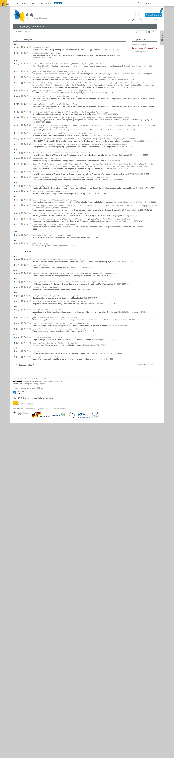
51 (16, 489)
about (41, 3)
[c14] (63, 433)
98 (16, 603)
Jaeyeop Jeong (47, 496)
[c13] (63, 406)
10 (16, 389)
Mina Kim (45, 523)
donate (58, 3)
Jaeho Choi (46, 421)
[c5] (62, 511)
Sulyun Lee (46, 562)
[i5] (66, 484)
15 (16, 401)
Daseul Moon (47, 591)
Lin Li (44, 567)
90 (16, 584)
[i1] (66, 433)
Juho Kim (47, 513)
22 (16, 418)
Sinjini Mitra (46, 589)
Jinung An (45, 380)
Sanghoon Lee (48, 557)
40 (16, 462)
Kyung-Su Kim (48, 521)
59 (16, 508)
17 (16, 406)
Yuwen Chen (48, 414)
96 (16, 598)
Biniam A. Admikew (49, 370)
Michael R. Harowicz (49, 460)
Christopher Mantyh (49, 581)
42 (16, 467)
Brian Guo (45, 455)
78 (16, 555)
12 (16, 394)
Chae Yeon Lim (47, 569)
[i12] (65, 489)
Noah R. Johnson (48, 499)
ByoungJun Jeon (48, 487)
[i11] (65, 411)
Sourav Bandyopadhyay (51, 384)
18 (16, 409)
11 (16, 392)
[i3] (62, 375)
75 (16, 547)
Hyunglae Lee (47, 552)
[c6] (62, 387)
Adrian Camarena (48, 399)
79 (16, 557)
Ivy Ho (44, 474)
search (33, 3)
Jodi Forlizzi (46, 448)
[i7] (62, 377)
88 (16, 579)
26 (16, 428)
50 (16, 487)
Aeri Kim (45, 506)
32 (16, 443)
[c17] (67, 426)
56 (16, 501)
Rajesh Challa (47, 406)
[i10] (62, 399)
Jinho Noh (45, 596)
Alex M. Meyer (47, 586)
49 (16, 484)
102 (15, 613)
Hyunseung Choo (48, 428)
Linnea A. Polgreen (49, 611)
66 (16, 525)
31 (16, 440)
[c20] (63, 484)
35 (16, 450)
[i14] (66, 477)
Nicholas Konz (47, 535)
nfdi (48, 3)
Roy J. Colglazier (48, 435)
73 (16, 542)
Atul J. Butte (46, 397)
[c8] (62, 416)
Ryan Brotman (47, 387)
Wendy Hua (46, 479)
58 (16, 506)
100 (15, 608)
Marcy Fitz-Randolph (49, 445)
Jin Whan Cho (47, 418)
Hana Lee (45, 545)
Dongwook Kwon (48, 540)
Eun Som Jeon (47, 489)
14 (16, 399)
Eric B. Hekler (47, 467)
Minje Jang (46, 484)
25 (16, 426)
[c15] (63, 380)
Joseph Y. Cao (47, 401)
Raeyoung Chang (48, 409)
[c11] (63, 392)
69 (16, 533)
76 (16, 550)
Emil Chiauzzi (47, 416)
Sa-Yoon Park (47, 606)
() (106, 77)
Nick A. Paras (47, 598)
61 (16, 513)
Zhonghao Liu (47, 574)
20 (16, 414)
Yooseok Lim (46, 572)
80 (16, 559)
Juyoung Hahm (47, 457)
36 (16, 453)
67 (16, 528)
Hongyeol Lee (47, 547)
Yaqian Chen (46, 411)
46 (16, 477)
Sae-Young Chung (48, 433)
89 (16, 581)
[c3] (76, 394)
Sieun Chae (46, 404)
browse (24, 3)
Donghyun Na (47, 594)
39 (16, 460)
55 (16, 499)
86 (16, 574)
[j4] (62, 389)
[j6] (65, 518)
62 (16, 516)
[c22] (63, 409)
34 (16, 448)
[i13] (67, 372)
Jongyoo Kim (46, 511)
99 (16, 606)
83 (16, 567)
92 (16, 589)
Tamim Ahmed (47, 372)
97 (16, 601)
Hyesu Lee (45, 550)
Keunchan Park (47, 603)
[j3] (62, 562)
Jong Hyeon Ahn (48, 375)
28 (16, 433)
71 (16, 538)
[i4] (76, 411)
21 (16, 416)
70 (16, 535)
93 (16, 591)
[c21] (63, 372)
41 (16, 465)
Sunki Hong (46, 477)
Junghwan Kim (47, 516)
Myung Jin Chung (48, 431)
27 (16, 431)
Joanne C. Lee (47, 555)
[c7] (66, 394)
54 (16, 496)
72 (16, 540)
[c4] (73, 394)
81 (16, 562)
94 (16, 594)
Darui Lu (45, 577)
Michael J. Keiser (48, 504)
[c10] (63, 421)
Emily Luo (45, 579)
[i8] (62, 423)
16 (16, 404)
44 (16, 472)
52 (16, 491)
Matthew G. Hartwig (49, 462)
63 (16, 518)
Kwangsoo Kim (47, 518)
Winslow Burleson (48, 394)
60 (16, 511)
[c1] (79, 394)
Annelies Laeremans (49, 542)
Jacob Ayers (46, 382)
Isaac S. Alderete (48, 377)
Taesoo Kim (46, 525)
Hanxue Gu (46, 453)
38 (16, 457)
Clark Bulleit (46, 389)
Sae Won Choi (47, 423)
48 (16, 482)
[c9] (66, 370)
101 (15, 611)
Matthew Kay (48, 501)
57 (16, 504)
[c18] (63, 513)
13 (16, 397)
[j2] (62, 382)
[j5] (62, 489)
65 (16, 523)
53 (16, 494)
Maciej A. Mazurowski (50, 584)
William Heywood (48, 472)
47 (16, 479)
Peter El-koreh (47, 443)
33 (16, 445)
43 (16, 470)
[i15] (62, 477)
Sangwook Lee (47, 559)
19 (16, 411)
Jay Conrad (46, 438)
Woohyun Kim (47, 528)
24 (16, 423)
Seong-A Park (47, 608)
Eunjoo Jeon (46, 491)
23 (16, 421)
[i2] (66, 513)
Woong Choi (46, 426)
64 (16, 521)
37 (16, 455)
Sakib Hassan (47, 465)
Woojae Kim (46, 530)
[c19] (63, 426)
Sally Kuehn (46, 538)
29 (16, 435)
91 (16, 586)
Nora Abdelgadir (48, 367)
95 (16, 596)
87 (16, 577)
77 (16, 552)
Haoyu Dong (48, 440)
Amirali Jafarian (47, 482)
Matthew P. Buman (49, 392)
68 (16, 530)
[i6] (65, 389)
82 (16, 564)
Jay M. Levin (46, 564)
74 (16, 545)
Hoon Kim (45, 508)
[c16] (63, 470)
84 (16, 569)
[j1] (62, 596)
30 (16, 438)
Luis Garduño (47, 450)
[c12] (63, 367)
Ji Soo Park (46, 601)
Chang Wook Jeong (49, 494)
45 (16, 474)
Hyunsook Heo (47, 470)
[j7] (62, 518)
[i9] (66, 409)
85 (16, 572)
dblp (16, 3)
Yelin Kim (45, 533)
